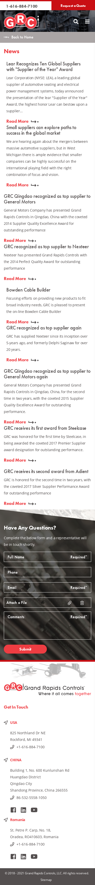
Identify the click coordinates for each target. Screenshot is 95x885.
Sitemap (46, 880)
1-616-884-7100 (21, 6)
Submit (25, 649)
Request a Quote (73, 5)
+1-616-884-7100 (30, 746)
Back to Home (22, 37)
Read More (17, 121)
